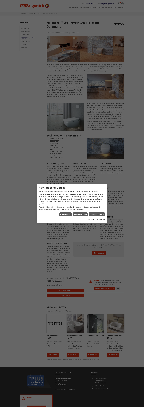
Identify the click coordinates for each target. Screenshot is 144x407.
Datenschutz (101, 210)
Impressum (91, 210)
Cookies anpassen (65, 205)
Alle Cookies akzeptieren (97, 205)
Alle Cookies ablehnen (80, 205)
